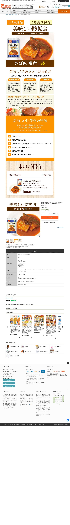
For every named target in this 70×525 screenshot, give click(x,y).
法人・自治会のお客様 (63, 1)
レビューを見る (61, 227)
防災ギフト (25, 347)
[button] (7, 327)
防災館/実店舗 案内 (9, 386)
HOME (7, 14)
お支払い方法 (28, 366)
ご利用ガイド (45, 1)
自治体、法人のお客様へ (41, 391)
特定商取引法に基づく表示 (22, 424)
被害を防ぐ (40, 12)
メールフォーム (8, 383)
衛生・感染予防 (40, 10)
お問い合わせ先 (6, 366)
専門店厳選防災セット (15, 10)
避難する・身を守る (28, 12)
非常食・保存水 (28, 10)
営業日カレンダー (56, 391)
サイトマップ (38, 424)
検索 (32, 7)
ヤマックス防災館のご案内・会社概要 (9, 424)
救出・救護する (16, 12)
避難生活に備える (52, 10)
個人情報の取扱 (32, 424)
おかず (16, 14)
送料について (50, 366)
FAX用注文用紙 (8, 380)
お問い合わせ (54, 1)
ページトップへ (68, 363)
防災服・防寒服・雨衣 (52, 12)
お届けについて (6, 391)
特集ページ (64, 11)
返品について (22, 391)
